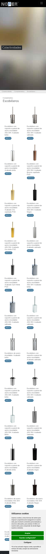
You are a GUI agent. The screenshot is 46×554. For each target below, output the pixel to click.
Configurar (27, 542)
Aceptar (27, 533)
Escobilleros (31, 92)
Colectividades (7, 92)
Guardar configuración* (27, 538)
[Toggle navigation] (42, 3)
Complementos (19, 92)
